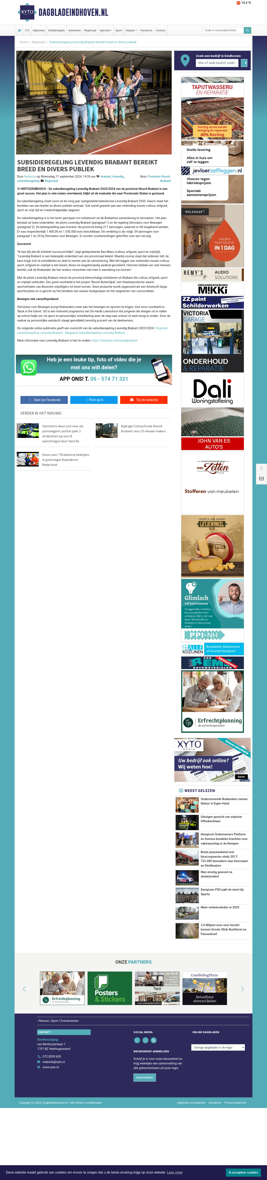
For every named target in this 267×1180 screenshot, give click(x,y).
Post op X (94, 400)
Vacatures (146, 30)
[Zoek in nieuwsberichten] (223, 30)
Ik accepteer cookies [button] (243, 1172)
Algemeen (39, 30)
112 (27, 30)
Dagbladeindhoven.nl (73, 12)
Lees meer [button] (175, 1172)
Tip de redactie (144, 400)
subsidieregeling (28, 181)
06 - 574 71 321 (109, 379)
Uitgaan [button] (130, 30)
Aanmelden (144, 1140)
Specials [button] (105, 30)
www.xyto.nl (51, 1129)
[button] (20, 1051)
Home (24, 42)
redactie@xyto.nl (54, 1124)
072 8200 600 (52, 1119)
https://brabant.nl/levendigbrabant (114, 340)
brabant (106, 176)
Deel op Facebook (44, 400)
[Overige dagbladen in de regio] (218, 1109)
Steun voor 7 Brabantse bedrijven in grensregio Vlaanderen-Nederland (65, 460)
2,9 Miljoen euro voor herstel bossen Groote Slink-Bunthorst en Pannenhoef (223, 975)
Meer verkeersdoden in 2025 (220, 953)
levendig (118, 176)
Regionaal (90, 30)
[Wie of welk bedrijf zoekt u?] (217, 63)
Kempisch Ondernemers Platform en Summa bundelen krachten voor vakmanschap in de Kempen (224, 839)
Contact (160, 30)
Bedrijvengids (56, 30)
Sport (118, 30)
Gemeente (74, 30)
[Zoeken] (247, 30)
